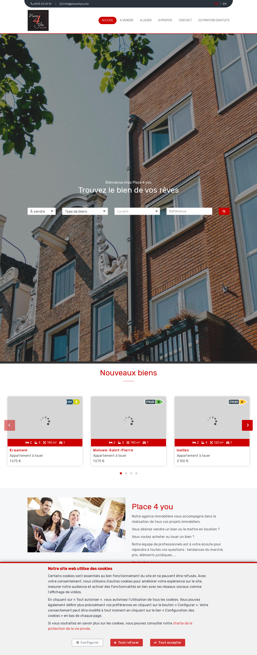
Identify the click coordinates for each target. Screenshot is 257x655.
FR (216, 3)
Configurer (89, 642)
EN (224, 3)
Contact (185, 20)
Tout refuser (128, 642)
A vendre (127, 20)
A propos (165, 20)
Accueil (107, 20)
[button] (137, 211)
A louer (146, 20)
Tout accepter (170, 642)
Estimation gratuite (214, 20)
